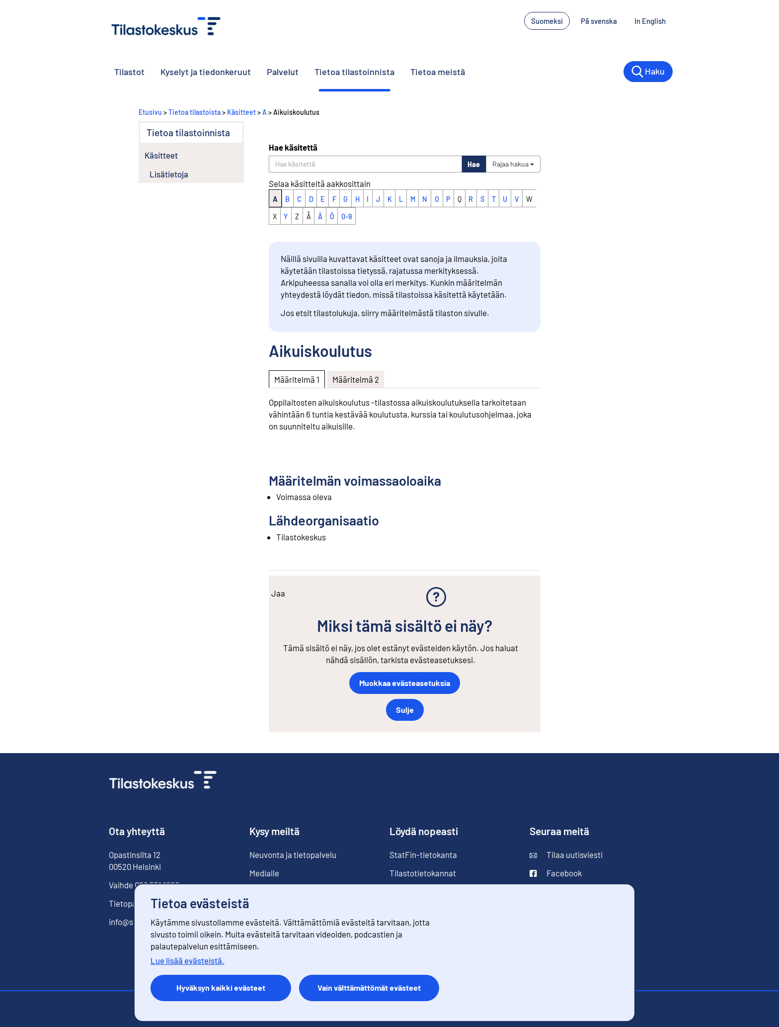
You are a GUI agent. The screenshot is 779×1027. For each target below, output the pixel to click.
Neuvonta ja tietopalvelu (292, 854)
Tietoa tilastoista (194, 112)
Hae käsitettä (293, 147)
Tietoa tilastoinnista (354, 71)
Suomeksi (547, 20)
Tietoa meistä (437, 71)
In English (650, 20)
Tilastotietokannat (423, 873)
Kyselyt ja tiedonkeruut (205, 71)
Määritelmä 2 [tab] (355, 379)
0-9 (346, 216)
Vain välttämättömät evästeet (369, 987)
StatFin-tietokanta (423, 854)
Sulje (405, 709)
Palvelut (283, 71)
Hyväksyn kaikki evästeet (220, 987)
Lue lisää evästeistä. (188, 960)
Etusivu (150, 112)
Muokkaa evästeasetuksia (404, 682)
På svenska (599, 20)
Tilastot (129, 71)
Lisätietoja (169, 174)
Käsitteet (241, 112)
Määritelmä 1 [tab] (296, 379)
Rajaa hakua (513, 164)
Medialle (264, 873)
